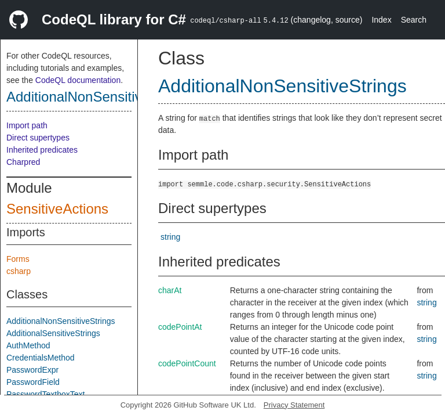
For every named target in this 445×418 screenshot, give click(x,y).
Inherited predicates (42, 149)
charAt (169, 290)
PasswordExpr (32, 369)
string (170, 237)
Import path (27, 125)
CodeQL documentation (78, 80)
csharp (18, 271)
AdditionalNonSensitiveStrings (99, 97)
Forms (18, 259)
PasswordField (33, 382)
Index (381, 19)
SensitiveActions (57, 209)
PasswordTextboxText (45, 394)
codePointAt (180, 326)
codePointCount (187, 363)
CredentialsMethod (40, 357)
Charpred (23, 162)
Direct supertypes (38, 137)
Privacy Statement (294, 405)
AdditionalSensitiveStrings (53, 333)
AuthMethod (28, 345)
